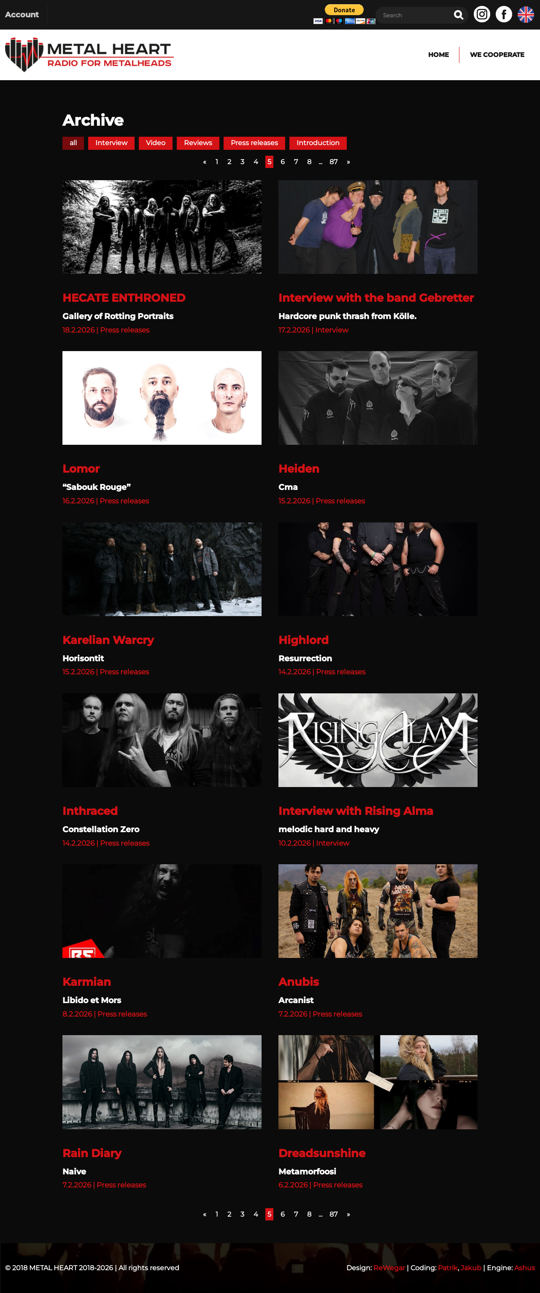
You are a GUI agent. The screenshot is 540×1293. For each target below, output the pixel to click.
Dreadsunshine (321, 1153)
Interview (111, 143)
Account (22, 14)
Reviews (198, 143)
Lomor (81, 469)
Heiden (298, 469)
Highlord (303, 640)
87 (333, 162)
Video (155, 143)
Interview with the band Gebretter (376, 298)
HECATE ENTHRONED (123, 298)
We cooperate (497, 55)
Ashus (524, 1268)
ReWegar (389, 1268)
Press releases (254, 143)
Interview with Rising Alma (355, 811)
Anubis (298, 982)
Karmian (86, 982)
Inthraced (90, 811)
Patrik (448, 1268)
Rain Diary (92, 1153)
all (73, 143)
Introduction (318, 143)
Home (437, 55)
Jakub (471, 1268)
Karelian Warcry (108, 640)
